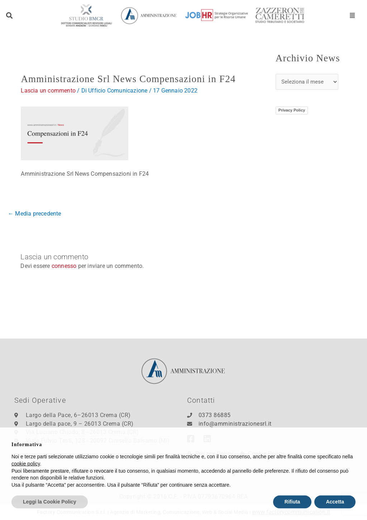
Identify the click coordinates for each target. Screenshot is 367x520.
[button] (9, 16)
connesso (64, 266)
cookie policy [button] (25, 474)
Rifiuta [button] (292, 512)
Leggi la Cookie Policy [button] (49, 512)
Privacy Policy (291, 110)
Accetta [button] (335, 512)
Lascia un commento (48, 90)
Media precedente (34, 213)
